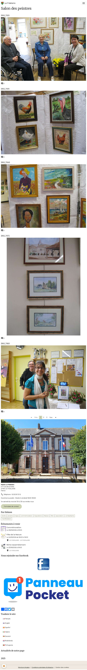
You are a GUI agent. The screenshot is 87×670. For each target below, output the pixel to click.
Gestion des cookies (62, 667)
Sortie (4, 516)
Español (6, 627)
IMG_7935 (5, 89)
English (6, 623)
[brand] (8, 3)
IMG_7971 (5, 236)
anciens (10, 516)
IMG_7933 (5, 15)
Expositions (38, 516)
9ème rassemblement (16, 545)
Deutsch (7, 636)
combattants (69, 516)
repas (17, 516)
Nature (46, 516)
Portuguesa (8, 645)
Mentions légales (24, 667)
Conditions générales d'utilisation (42, 667)
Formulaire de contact (11, 506)
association (59, 516)
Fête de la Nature (14, 535)
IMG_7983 (5, 343)
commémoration (26, 516)
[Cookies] (4, 666)
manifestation (6, 519)
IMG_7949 (5, 162)
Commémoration (14, 527)
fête (52, 516)
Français (6, 619)
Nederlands (8, 641)
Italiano (6, 632)
